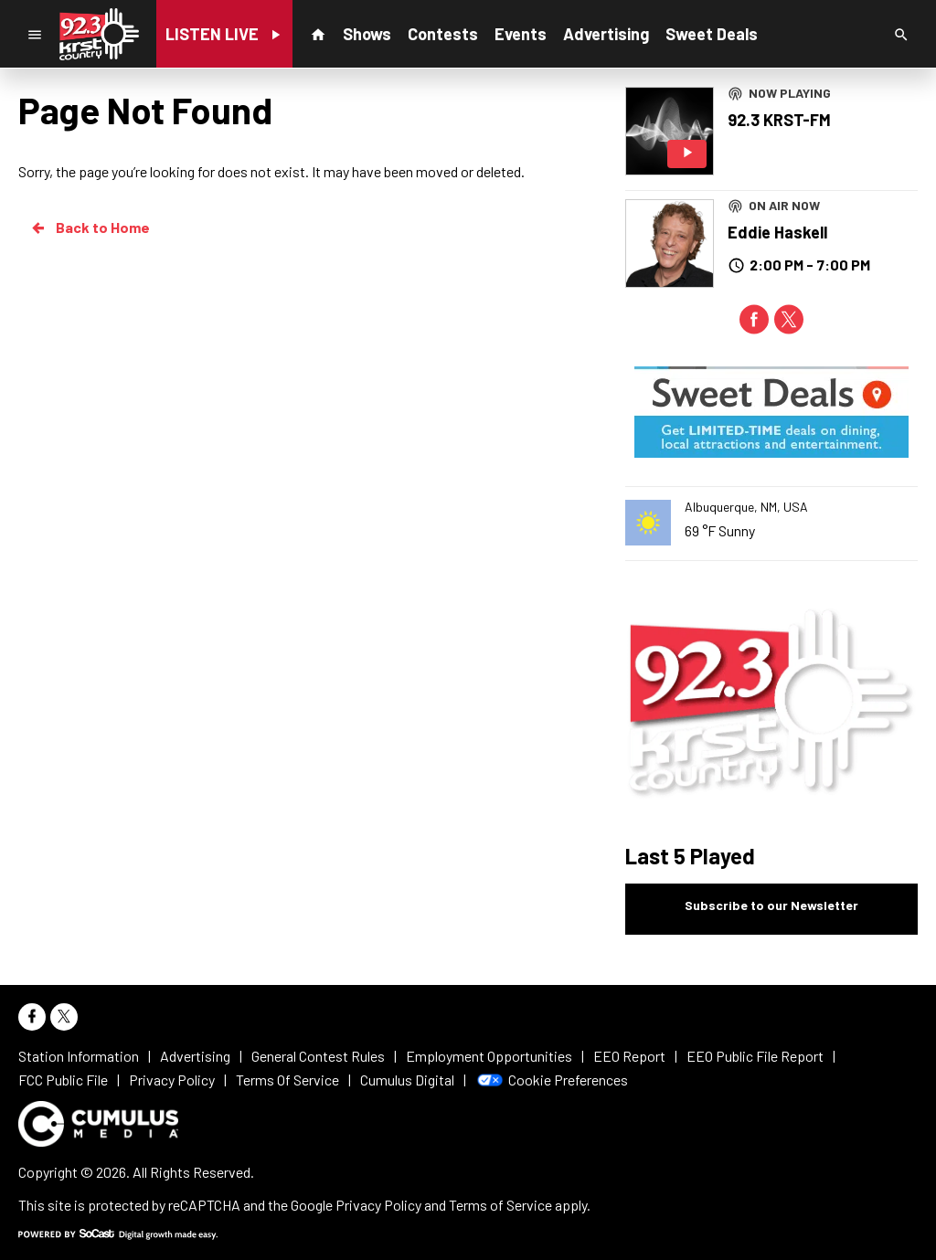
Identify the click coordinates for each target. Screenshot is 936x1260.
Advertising (606, 34)
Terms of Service (500, 1204)
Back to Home (89, 227)
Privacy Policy (378, 1204)
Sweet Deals (711, 34)
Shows (367, 34)
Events (521, 34)
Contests (443, 34)
